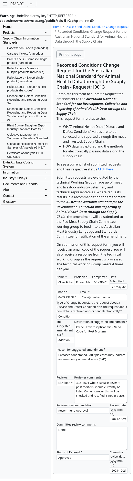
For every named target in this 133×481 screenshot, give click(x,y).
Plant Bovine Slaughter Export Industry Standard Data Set (26, 127)
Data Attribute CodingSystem (18, 164)
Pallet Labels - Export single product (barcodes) (25, 79)
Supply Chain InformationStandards (21, 40)
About (7, 189)
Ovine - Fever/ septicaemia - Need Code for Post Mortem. (100, 335)
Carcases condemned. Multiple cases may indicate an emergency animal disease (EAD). (92, 363)
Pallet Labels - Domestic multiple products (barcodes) (25, 70)
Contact (8, 195)
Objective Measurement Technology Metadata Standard (27, 136)
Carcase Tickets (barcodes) (25, 53)
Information (11, 172)
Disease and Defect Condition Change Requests (97, 27)
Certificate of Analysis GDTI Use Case (25, 154)
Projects (9, 32)
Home (7, 26)
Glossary (9, 201)
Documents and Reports (20, 184)
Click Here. (106, 169)
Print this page (70, 54)
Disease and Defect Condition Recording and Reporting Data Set (27, 99)
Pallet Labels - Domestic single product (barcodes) (27, 60)
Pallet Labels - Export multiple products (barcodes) (26, 88)
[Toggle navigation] (31, 4)
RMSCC (17, 4)
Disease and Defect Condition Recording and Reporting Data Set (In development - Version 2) (27, 114)
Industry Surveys (15, 178)
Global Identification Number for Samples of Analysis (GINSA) (27, 145)
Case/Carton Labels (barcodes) (27, 48)
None (92, 438)
